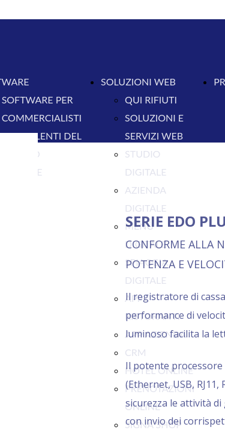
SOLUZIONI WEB (138, 81)
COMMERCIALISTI (42, 117)
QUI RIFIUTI (151, 99)
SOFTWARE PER (37, 99)
